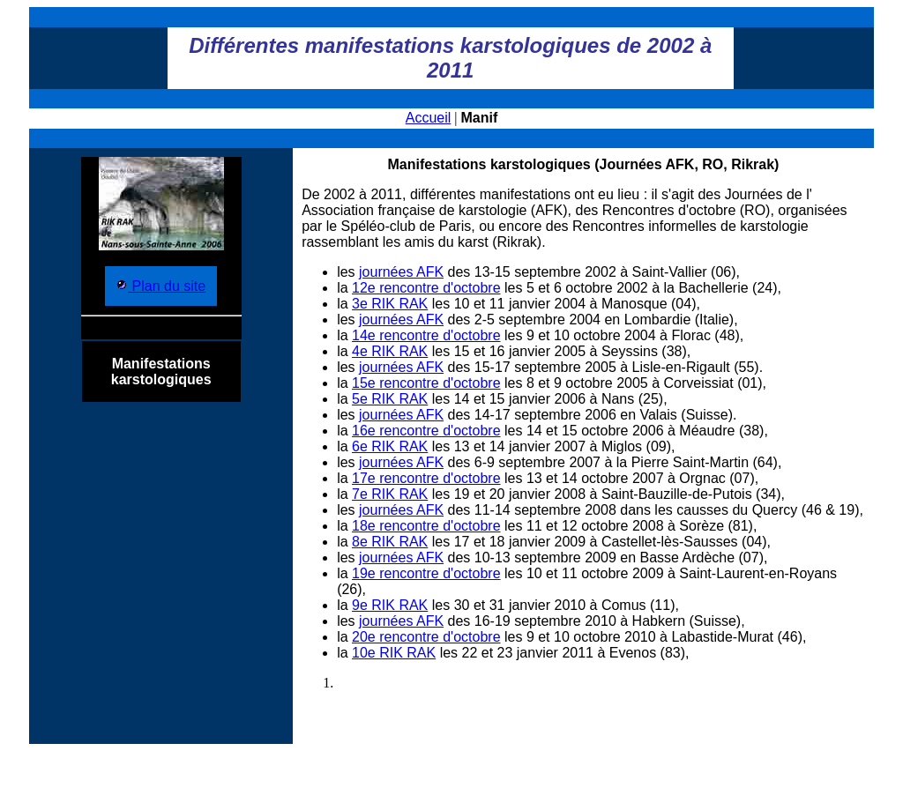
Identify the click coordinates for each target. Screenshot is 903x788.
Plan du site (166, 286)
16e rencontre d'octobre (426, 430)
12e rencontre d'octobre (426, 287)
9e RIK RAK (390, 605)
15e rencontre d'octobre (426, 382)
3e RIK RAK (390, 303)
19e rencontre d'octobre (426, 573)
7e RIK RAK (390, 494)
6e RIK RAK (390, 446)
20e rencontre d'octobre (426, 636)
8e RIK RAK (390, 541)
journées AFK (401, 271)
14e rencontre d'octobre (426, 335)
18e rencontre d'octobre (426, 525)
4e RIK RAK (390, 351)
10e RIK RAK (394, 652)
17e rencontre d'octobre (426, 478)
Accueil (429, 117)
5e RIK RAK (390, 398)
